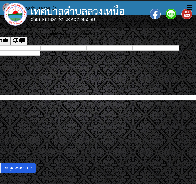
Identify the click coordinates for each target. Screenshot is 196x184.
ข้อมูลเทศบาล (16, 167)
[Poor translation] (18, 41)
